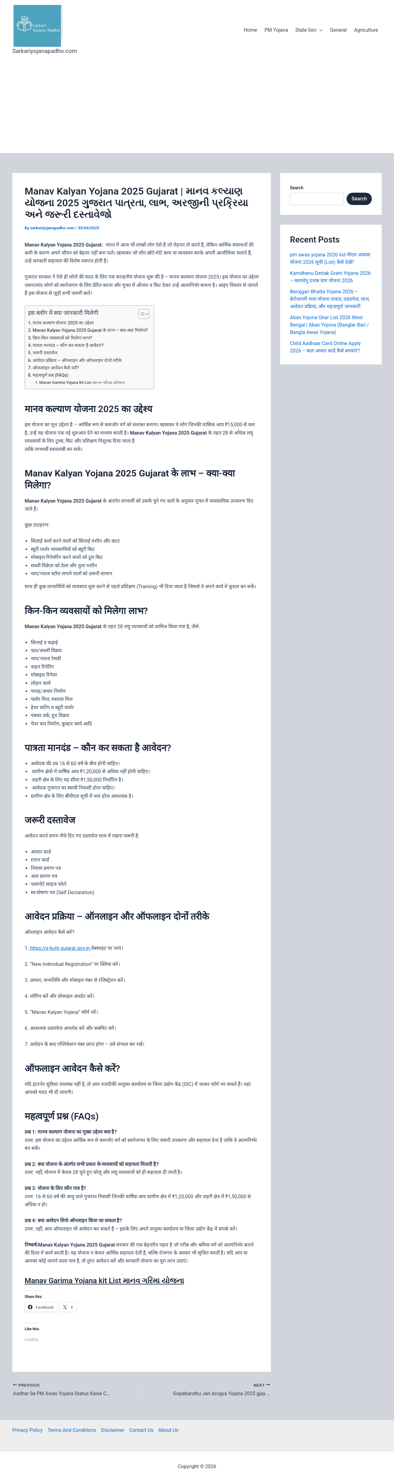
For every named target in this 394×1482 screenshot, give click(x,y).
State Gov (309, 30)
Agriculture (366, 30)
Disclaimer (112, 1430)
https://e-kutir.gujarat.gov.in (60, 948)
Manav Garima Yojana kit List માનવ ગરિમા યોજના (82, 382)
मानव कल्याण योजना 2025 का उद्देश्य (63, 323)
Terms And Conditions (72, 1430)
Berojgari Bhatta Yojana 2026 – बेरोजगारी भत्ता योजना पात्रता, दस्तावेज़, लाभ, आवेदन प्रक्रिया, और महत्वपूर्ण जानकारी (330, 299)
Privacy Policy (27, 1430)
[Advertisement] (197, 107)
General (338, 30)
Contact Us (141, 1430)
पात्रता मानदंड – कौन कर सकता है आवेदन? (68, 345)
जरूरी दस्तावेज (45, 352)
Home (250, 30)
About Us (168, 1430)
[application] (319, 30)
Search (296, 187)
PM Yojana (276, 30)
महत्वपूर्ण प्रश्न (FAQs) (50, 375)
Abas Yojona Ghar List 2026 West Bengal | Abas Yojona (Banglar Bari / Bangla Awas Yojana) (329, 325)
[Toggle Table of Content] (141, 314)
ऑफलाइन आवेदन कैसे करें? (56, 368)
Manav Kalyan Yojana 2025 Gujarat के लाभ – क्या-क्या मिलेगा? (90, 330)
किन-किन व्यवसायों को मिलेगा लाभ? (62, 338)
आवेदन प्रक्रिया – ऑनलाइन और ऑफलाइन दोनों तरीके (77, 360)
